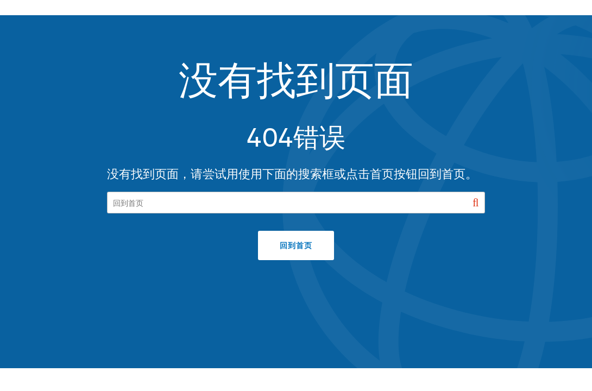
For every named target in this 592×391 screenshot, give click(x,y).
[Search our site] (296, 202)
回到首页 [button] (296, 245)
